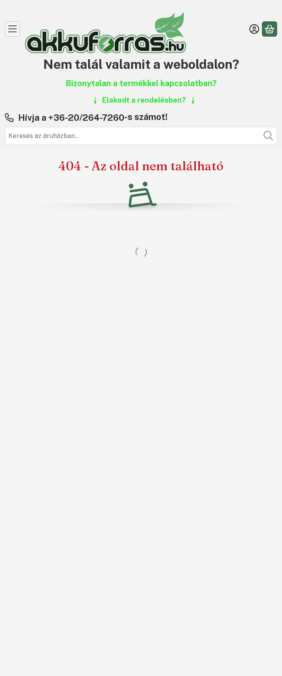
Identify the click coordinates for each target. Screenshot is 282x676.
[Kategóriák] (12, 29)
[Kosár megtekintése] (269, 29)
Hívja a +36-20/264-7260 (71, 117)
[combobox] (141, 136)
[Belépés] (254, 29)
